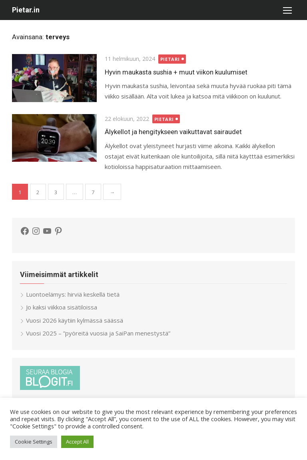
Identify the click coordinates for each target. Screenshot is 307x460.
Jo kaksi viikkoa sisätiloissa (61, 307)
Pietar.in (26, 10)
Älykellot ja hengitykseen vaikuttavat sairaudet (173, 132)
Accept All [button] (77, 441)
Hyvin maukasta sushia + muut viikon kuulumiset (176, 72)
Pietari (170, 59)
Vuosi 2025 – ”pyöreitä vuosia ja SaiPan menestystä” (98, 333)
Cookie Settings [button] (33, 441)
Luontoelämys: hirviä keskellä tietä (73, 294)
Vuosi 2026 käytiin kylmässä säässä (74, 320)
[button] (287, 10)
